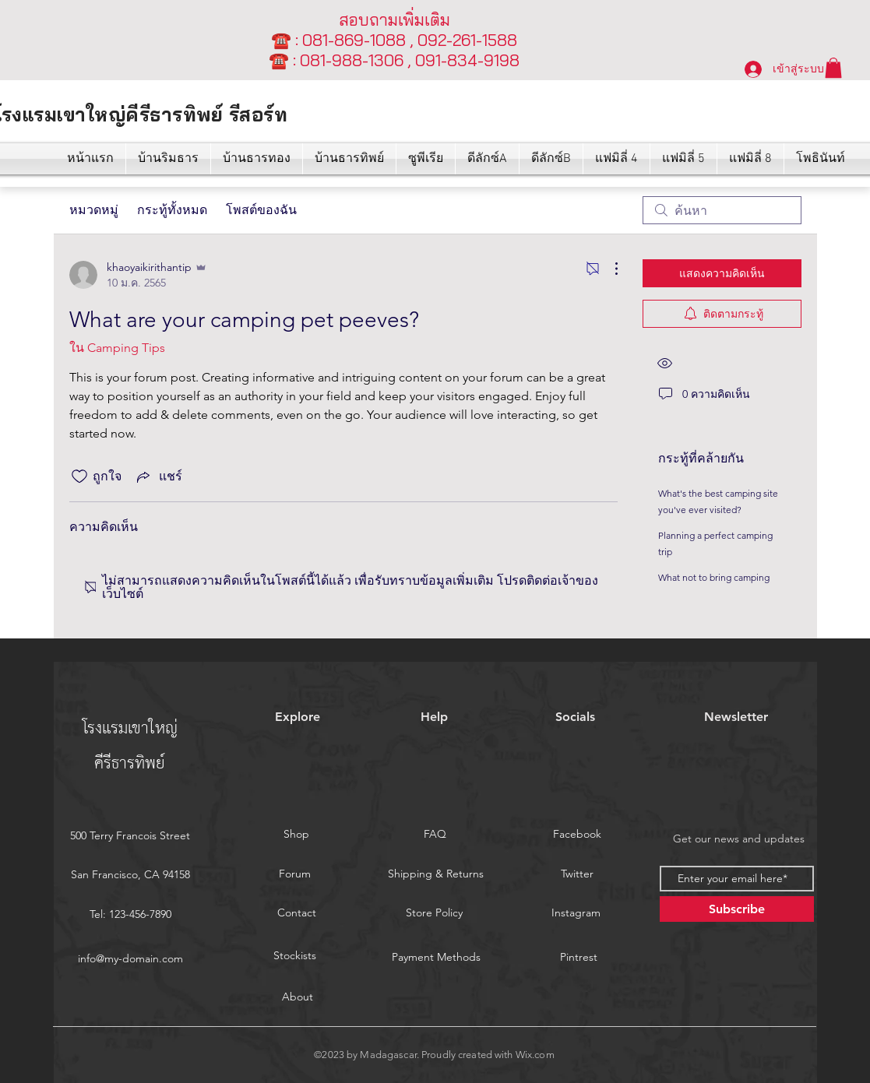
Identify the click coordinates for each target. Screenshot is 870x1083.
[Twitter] (577, 874)
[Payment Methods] (436, 956)
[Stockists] (295, 955)
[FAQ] (435, 834)
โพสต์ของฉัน (261, 209)
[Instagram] (576, 913)
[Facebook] (577, 834)
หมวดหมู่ (93, 209)
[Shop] (296, 834)
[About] (297, 996)
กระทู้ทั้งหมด (172, 209)
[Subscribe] (737, 909)
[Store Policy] (434, 913)
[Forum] (295, 874)
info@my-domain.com (130, 958)
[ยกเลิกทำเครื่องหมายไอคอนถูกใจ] (79, 476)
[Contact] (296, 913)
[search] (722, 210)
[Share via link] (158, 476)
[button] (833, 68)
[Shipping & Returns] (436, 874)
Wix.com (535, 1054)
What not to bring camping (714, 577)
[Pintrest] (578, 956)
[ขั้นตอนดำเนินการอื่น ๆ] (608, 268)
